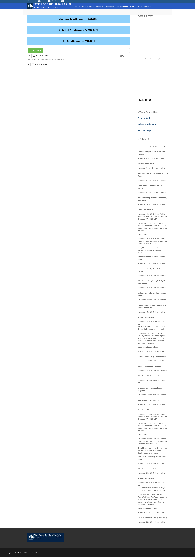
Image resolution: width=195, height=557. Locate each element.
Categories (35, 50)
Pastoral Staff (144, 118)
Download (157, 100)
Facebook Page (144, 130)
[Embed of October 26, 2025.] (153, 59)
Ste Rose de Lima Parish (53, 4)
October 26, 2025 (145, 100)
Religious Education (147, 124)
